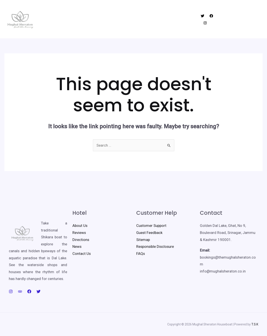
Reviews (79, 232)
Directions (80, 239)
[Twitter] (201, 19)
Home (88, 19)
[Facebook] (210, 19)
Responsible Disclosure (155, 246)
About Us (80, 225)
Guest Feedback (149, 232)
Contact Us (81, 253)
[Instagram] (219, 19)
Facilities (155, 19)
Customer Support (151, 225)
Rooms (105, 19)
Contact (177, 19)
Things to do (129, 19)
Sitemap (143, 239)
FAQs (140, 253)
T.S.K (254, 324)
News (77, 246)
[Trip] (20, 291)
